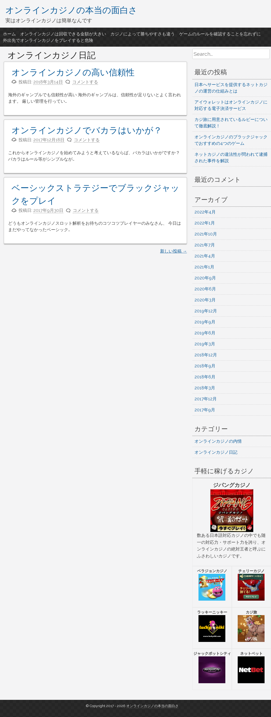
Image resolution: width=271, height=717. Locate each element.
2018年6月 (204, 376)
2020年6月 (205, 288)
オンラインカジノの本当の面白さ (71, 10)
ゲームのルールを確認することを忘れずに (220, 33)
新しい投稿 (173, 251)
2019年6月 (204, 332)
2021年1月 (204, 266)
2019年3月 (204, 343)
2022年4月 (205, 212)
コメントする (85, 81)
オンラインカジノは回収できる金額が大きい (63, 33)
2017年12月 (205, 398)
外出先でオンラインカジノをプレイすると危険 (48, 40)
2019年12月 (205, 310)
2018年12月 (205, 354)
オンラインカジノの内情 (218, 441)
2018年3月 (204, 387)
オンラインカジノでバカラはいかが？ (87, 130)
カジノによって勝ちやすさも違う (142, 33)
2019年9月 (204, 321)
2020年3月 (205, 299)
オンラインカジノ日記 (215, 452)
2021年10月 (205, 233)
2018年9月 (204, 365)
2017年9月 (204, 409)
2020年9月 (205, 277)
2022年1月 (204, 223)
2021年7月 (204, 244)
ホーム (9, 33)
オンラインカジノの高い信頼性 (73, 72)
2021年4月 (204, 255)
